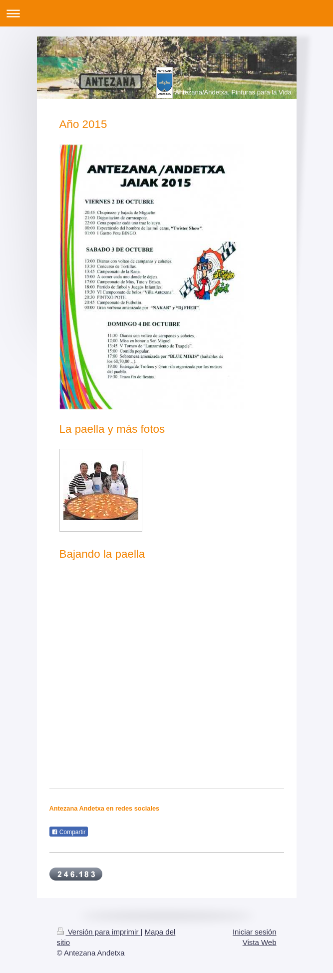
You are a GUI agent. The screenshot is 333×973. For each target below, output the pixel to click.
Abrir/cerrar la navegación (166, 13)
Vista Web (260, 942)
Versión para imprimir (99, 932)
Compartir (68, 832)
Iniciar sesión (255, 932)
